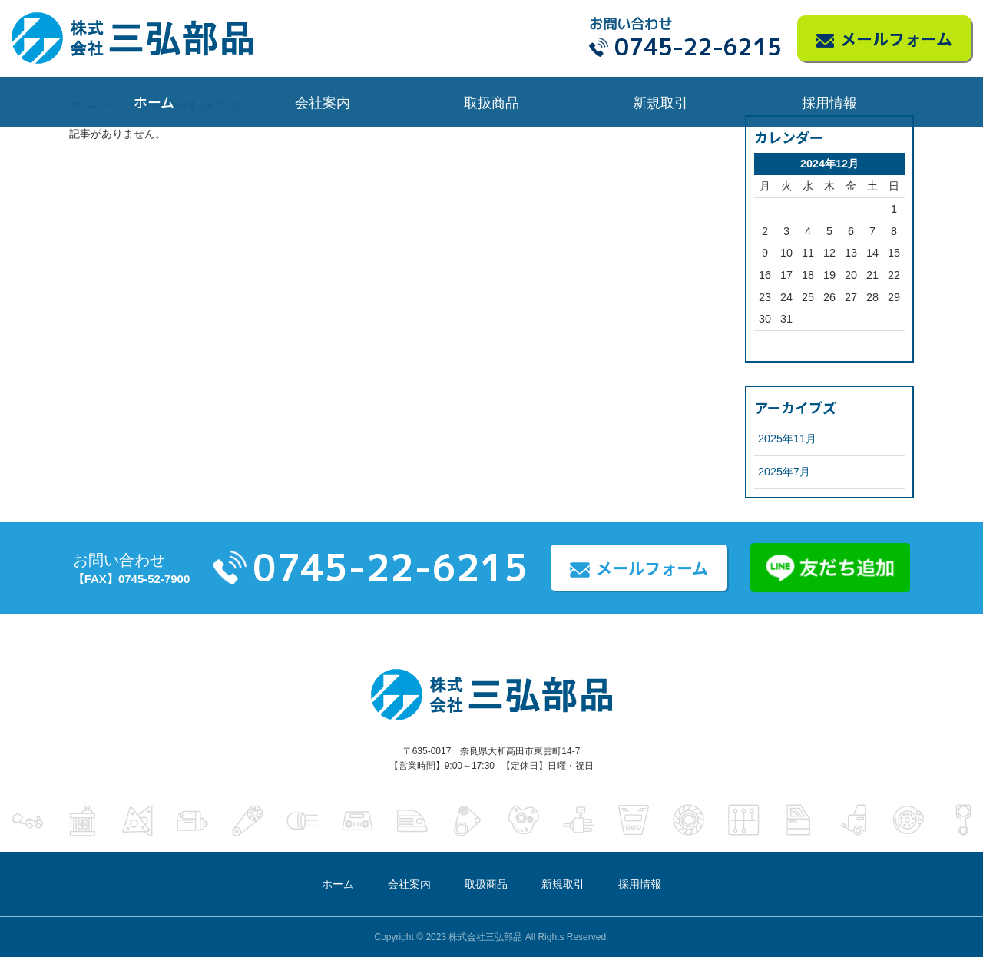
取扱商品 (491, 101)
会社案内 (322, 101)
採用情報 (829, 101)
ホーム (154, 101)
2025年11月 (787, 438)
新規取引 (660, 101)
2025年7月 (784, 471)
